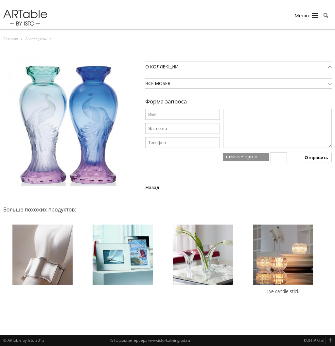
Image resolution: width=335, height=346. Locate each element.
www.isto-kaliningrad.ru (169, 340)
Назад (152, 187)
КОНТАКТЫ (314, 340)
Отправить (316, 157)
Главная (10, 39)
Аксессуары (36, 39)
